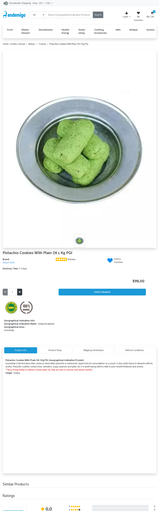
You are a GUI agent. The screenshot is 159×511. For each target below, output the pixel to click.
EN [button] (41, 3)
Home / (6, 44)
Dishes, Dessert (25, 31)
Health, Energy (66, 31)
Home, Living (81, 31)
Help (35, 3)
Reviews (71, 259)
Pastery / (44, 44)
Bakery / (33, 44)
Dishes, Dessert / (19, 44)
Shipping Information (93, 350)
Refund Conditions (134, 350)
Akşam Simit (9, 262)
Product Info (21, 350)
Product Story (55, 350)
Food (10, 29)
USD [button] (48, 3)
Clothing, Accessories (100, 31)
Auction (151, 29)
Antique (133, 29)
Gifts (118, 29)
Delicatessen (46, 29)
